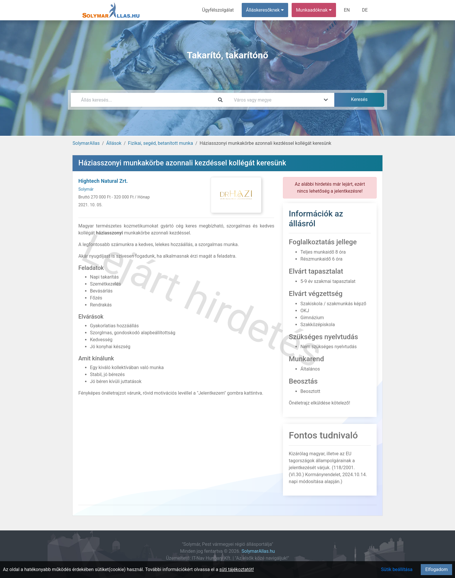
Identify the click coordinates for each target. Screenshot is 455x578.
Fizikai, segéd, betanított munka (160, 143)
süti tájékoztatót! (236, 569)
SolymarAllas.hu (258, 551)
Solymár (85, 189)
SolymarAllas (86, 143)
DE (365, 10)
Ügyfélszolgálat (218, 10)
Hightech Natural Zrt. (103, 181)
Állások (113, 143)
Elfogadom (436, 569)
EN (347, 10)
